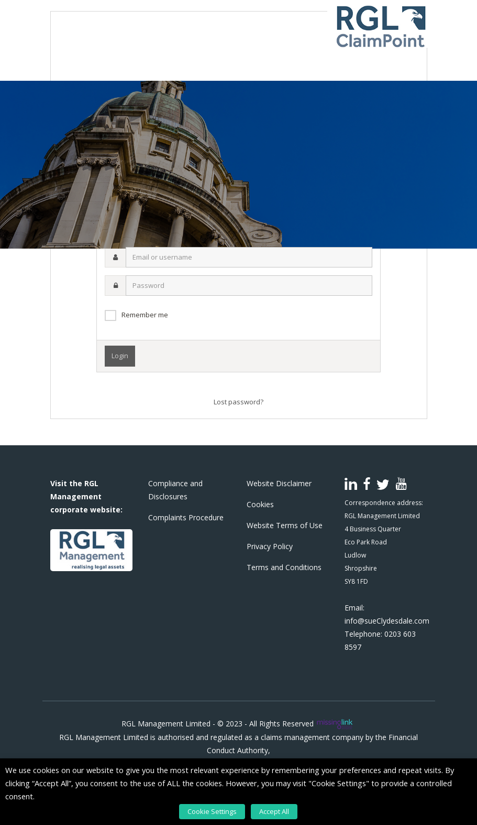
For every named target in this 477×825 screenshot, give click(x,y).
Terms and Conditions (284, 567)
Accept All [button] (274, 812)
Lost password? (238, 401)
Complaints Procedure (186, 517)
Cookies (260, 504)
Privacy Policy (270, 546)
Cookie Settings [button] (213, 812)
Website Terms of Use (285, 525)
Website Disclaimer (279, 483)
